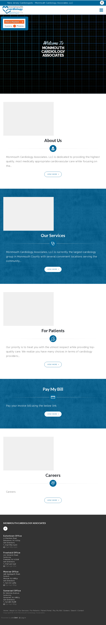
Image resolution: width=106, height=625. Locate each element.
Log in (23, 618)
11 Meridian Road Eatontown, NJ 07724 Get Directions (11, 540)
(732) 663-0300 (11, 545)
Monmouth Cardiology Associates (24, 523)
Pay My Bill (57, 611)
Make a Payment (12, 22)
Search (74, 611)
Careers (66, 611)
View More (53, 174)
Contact (81, 611)
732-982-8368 (10, 602)
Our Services (23, 611)
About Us (14, 611)
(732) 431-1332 (10, 564)
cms (14, 618)
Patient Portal (46, 611)
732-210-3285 (10, 583)
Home (5, 611)
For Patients (35, 611)
